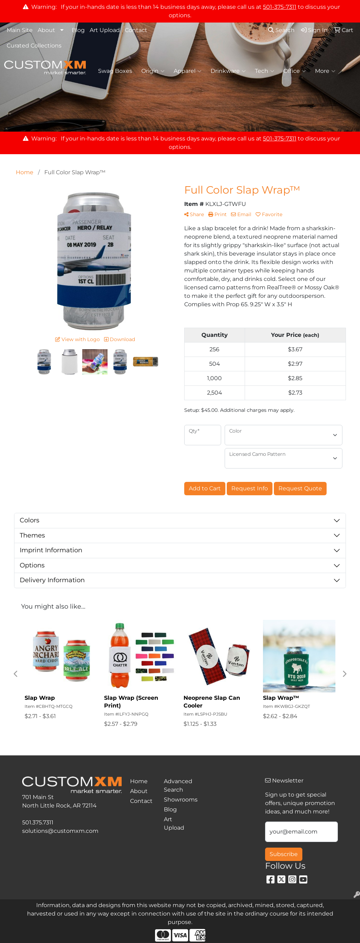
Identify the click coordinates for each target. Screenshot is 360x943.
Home (139, 781)
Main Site (20, 30)
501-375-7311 (279, 7)
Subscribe (284, 854)
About (46, 30)
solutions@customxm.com (60, 831)
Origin (153, 71)
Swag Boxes (115, 71)
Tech (264, 71)
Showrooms (176, 799)
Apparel (187, 71)
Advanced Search (176, 785)
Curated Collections (34, 45)
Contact (136, 30)
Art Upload (105, 30)
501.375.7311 (37, 822)
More (325, 71)
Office (294, 71)
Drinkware (228, 71)
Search (281, 30)
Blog (78, 30)
